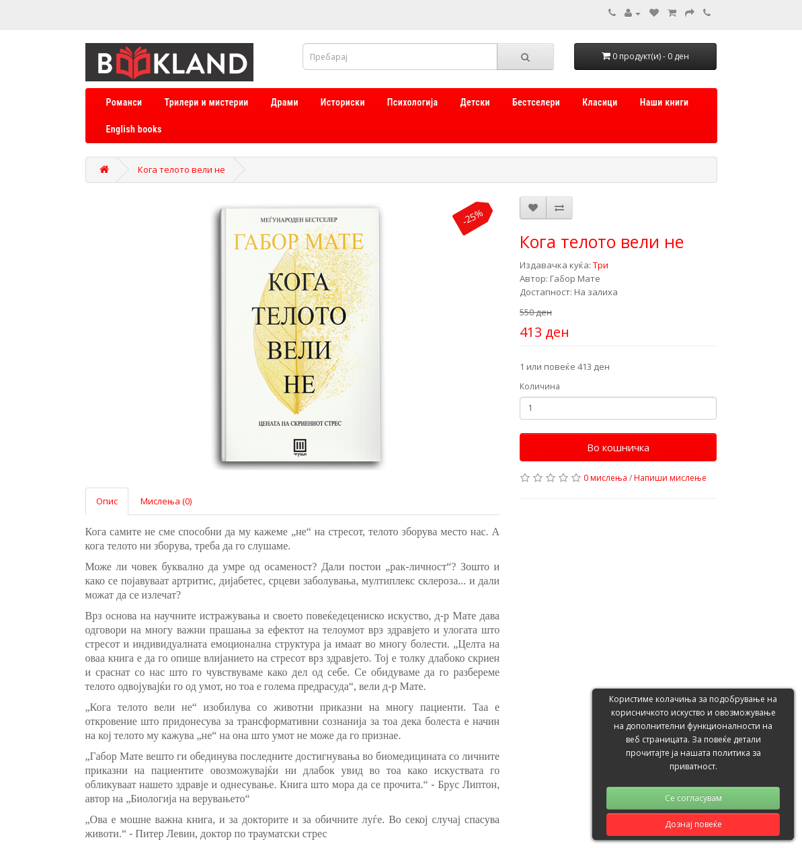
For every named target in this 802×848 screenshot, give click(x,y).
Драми (284, 102)
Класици (599, 102)
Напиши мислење (670, 478)
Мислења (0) (166, 501)
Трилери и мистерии (206, 102)
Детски (475, 102)
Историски (343, 102)
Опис (107, 501)
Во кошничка (618, 447)
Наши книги (664, 102)
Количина (540, 386)
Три (600, 265)
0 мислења (605, 478)
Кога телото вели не (181, 169)
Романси (124, 102)
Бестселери (536, 102)
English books (134, 129)
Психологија (412, 102)
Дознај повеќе (693, 824)
